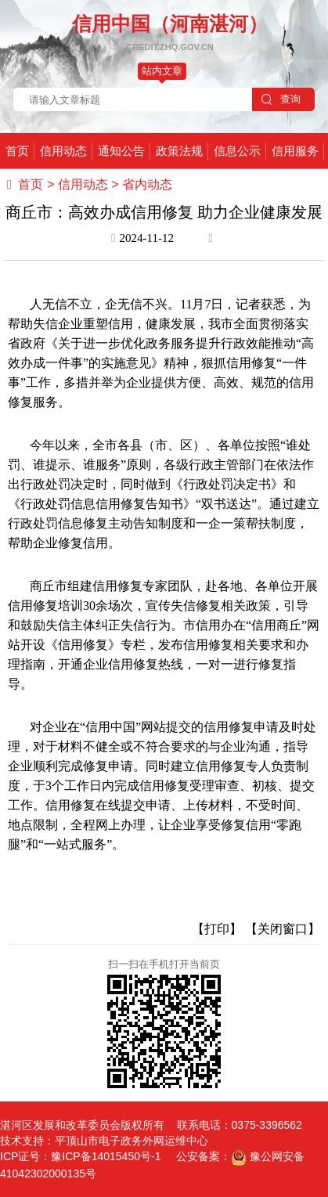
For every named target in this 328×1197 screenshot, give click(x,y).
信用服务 (295, 150)
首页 (17, 150)
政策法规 (179, 150)
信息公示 (237, 150)
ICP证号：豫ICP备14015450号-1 (80, 1156)
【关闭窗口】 (282, 929)
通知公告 (121, 150)
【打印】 (217, 929)
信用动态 (63, 150)
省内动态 (147, 184)
